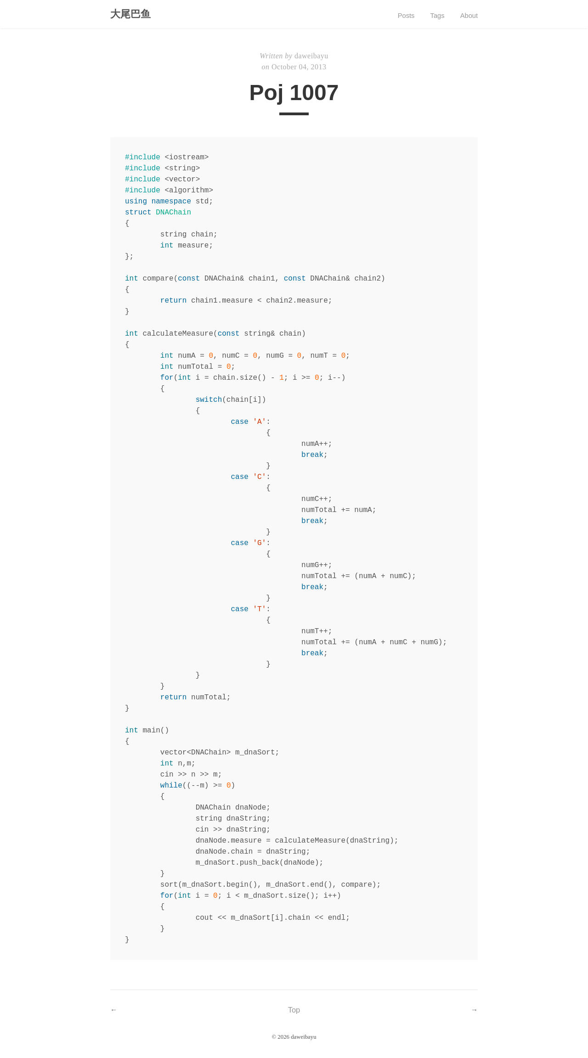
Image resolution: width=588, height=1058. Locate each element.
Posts (399, 16)
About (468, 16)
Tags (433, 16)
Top (294, 1011)
